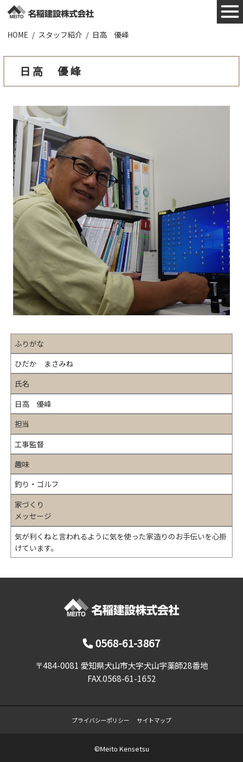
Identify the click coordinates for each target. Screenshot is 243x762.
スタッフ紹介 (60, 34)
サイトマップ (154, 720)
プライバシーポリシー (100, 720)
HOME (17, 34)
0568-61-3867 (121, 642)
